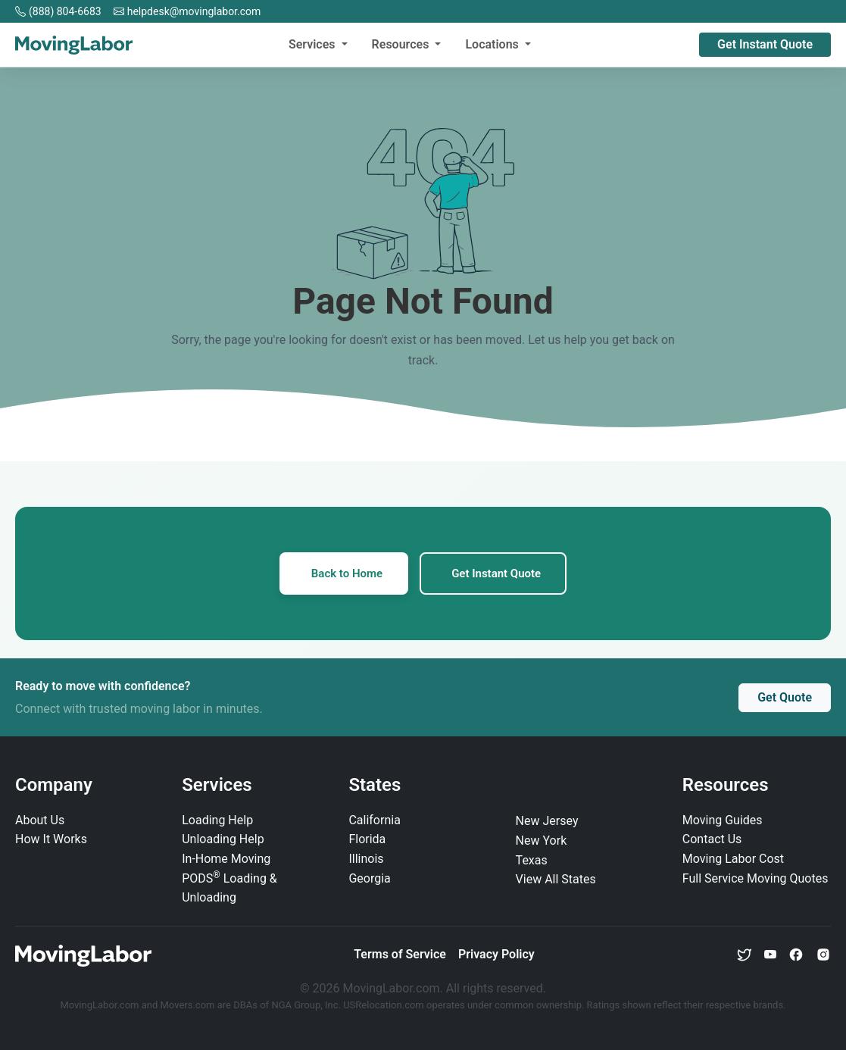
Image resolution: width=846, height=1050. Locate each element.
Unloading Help (223, 839)
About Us (39, 820)
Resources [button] (402, 44)
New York (541, 840)
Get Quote (784, 697)
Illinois (365, 859)
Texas (532, 860)
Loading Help (217, 820)
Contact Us (712, 839)
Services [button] (314, 44)
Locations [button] (493, 44)
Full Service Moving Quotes (755, 878)
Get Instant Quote (765, 44)
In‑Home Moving (226, 859)
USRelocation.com (384, 1005)
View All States (556, 879)
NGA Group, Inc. (306, 1005)
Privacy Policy (496, 954)
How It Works (51, 839)
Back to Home (346, 573)
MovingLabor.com (100, 1005)
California (374, 820)
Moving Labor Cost (733, 859)
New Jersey (547, 821)
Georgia (369, 878)
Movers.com (187, 1005)
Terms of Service (400, 954)
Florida (367, 839)
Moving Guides (722, 820)
